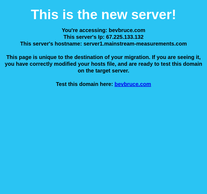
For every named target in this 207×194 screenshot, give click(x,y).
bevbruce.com (133, 84)
